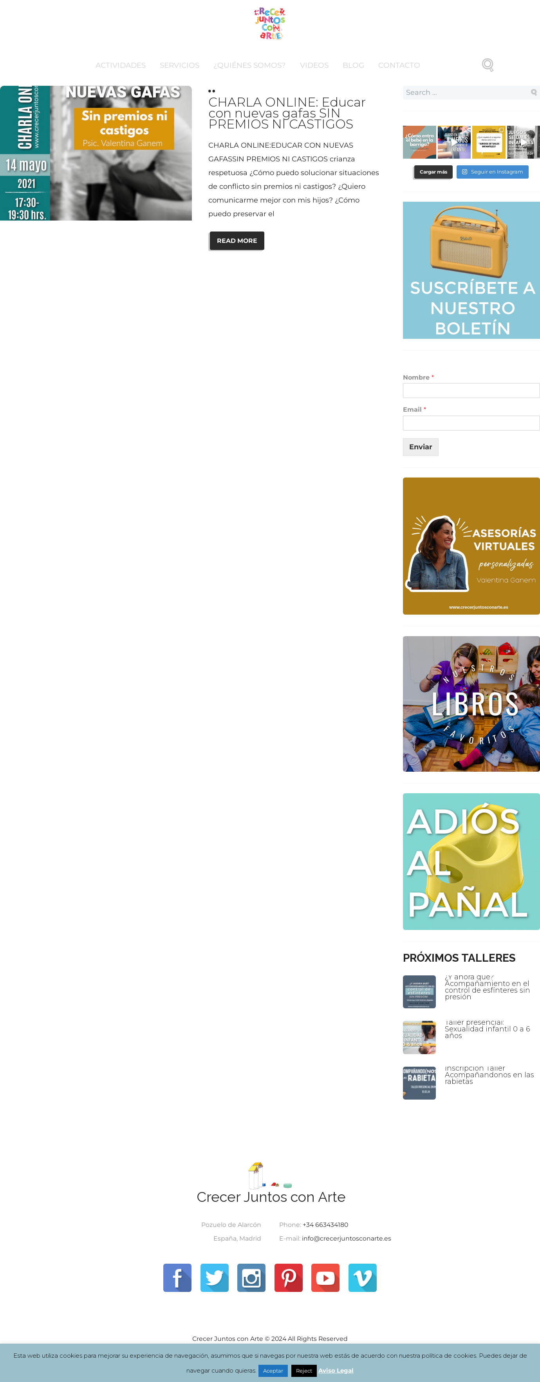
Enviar (420, 447)
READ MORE (237, 240)
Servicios (179, 65)
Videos (314, 65)
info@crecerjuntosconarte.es (346, 1238)
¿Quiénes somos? (249, 65)
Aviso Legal (336, 1370)
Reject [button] (304, 1371)
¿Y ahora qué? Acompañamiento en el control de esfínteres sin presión (487, 987)
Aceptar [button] (273, 1371)
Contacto (399, 65)
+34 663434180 (325, 1224)
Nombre (418, 377)
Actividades (121, 65)
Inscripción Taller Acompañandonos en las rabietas (489, 1075)
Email (414, 409)
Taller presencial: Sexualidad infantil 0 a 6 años (487, 1029)
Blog (353, 65)
